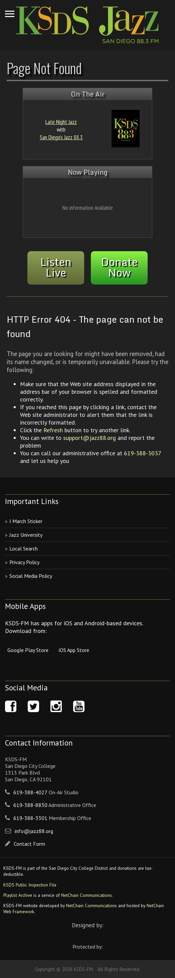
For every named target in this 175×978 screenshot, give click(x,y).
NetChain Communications (86, 895)
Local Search (23, 548)
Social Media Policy (30, 576)
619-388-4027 (30, 792)
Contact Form (29, 843)
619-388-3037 (142, 453)
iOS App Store (74, 650)
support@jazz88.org (89, 438)
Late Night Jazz (61, 122)
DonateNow (119, 267)
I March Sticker (25, 521)
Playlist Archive (17, 895)
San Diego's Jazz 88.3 (61, 137)
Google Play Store (27, 650)
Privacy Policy (24, 562)
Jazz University (25, 534)
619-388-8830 (30, 805)
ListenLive (55, 267)
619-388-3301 (30, 818)
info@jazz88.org (34, 831)
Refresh (53, 430)
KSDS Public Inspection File (29, 885)
